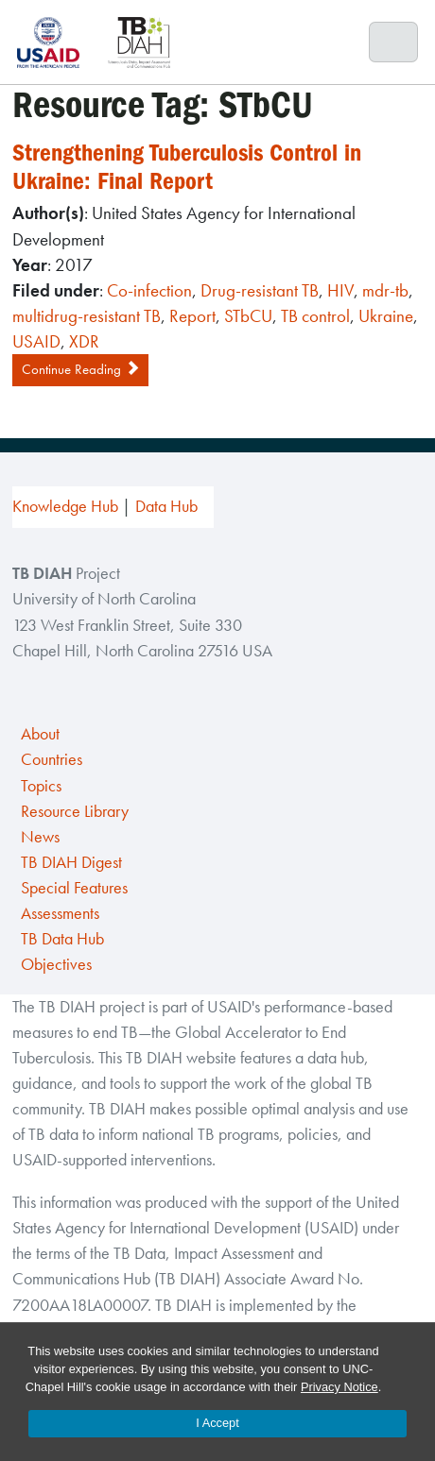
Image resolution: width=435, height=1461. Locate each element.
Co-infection (149, 290)
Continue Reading (80, 369)
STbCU (248, 316)
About (40, 733)
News (40, 836)
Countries (51, 759)
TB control (315, 316)
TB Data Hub (62, 938)
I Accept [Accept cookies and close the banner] (217, 1423)
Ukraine (385, 316)
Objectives (56, 964)
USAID (36, 341)
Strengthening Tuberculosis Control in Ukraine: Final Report (186, 167)
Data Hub (166, 506)
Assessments (60, 913)
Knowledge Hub (65, 506)
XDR (84, 341)
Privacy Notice (339, 1387)
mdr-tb (385, 290)
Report (192, 316)
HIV (340, 290)
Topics (41, 785)
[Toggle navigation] (394, 42)
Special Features (74, 887)
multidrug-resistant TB (86, 316)
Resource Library (75, 811)
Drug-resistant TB (259, 290)
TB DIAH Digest (71, 862)
